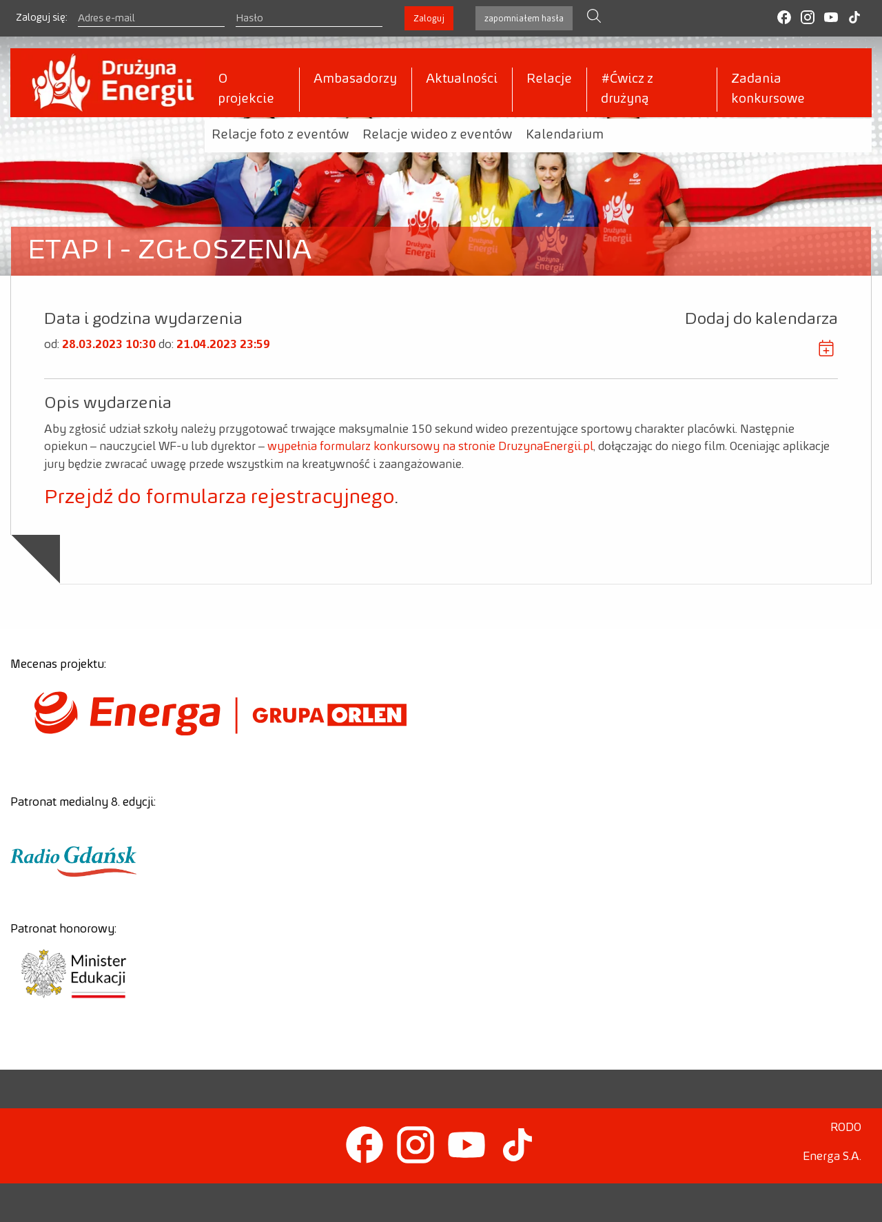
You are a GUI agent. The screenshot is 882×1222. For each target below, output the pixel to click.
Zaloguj (428, 18)
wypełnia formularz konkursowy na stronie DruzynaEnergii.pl (430, 446)
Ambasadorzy (355, 79)
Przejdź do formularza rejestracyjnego (219, 497)
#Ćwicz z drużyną (627, 89)
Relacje (549, 79)
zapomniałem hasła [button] (524, 18)
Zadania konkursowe (768, 89)
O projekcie (246, 89)
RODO (845, 1127)
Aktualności (462, 79)
